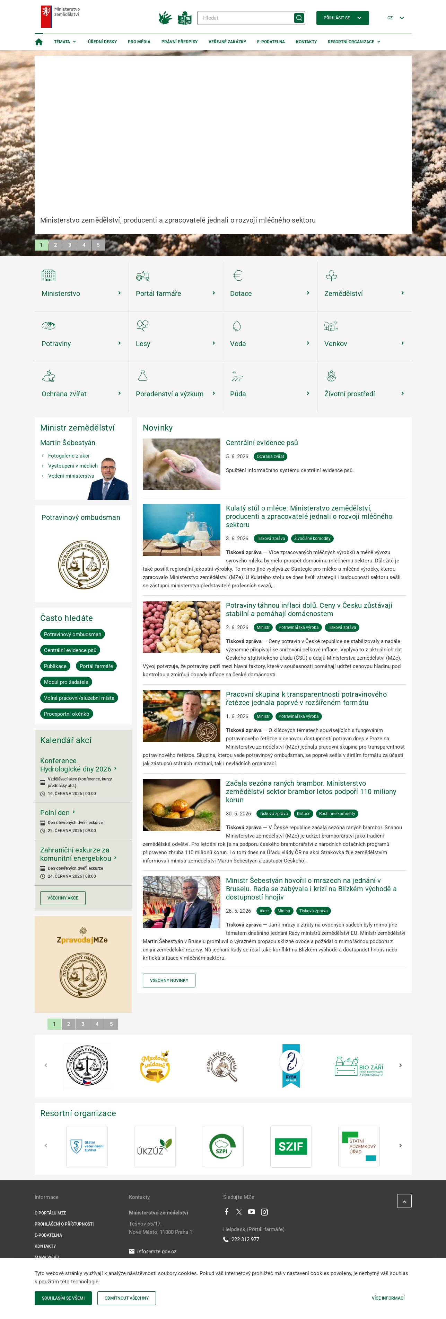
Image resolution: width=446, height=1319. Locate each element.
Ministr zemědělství (77, 428)
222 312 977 (241, 1239)
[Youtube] (251, 1213)
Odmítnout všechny (127, 1298)
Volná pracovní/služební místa (79, 698)
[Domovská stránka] (39, 42)
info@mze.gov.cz (152, 1251)
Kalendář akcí (66, 740)
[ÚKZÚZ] (155, 1146)
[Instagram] (264, 1213)
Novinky (158, 428)
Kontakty (306, 41)
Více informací (388, 1298)
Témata (62, 41)
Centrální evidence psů (70, 650)
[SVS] (87, 1146)
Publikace (55, 666)
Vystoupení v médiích (73, 466)
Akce (264, 911)
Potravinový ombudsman (81, 517)
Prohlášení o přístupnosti (64, 1224)
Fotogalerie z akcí (68, 456)
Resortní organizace (351, 41)
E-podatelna (271, 41)
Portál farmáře (96, 666)
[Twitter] (239, 1213)
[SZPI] (223, 1146)
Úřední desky (102, 41)
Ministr (263, 627)
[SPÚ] (359, 1146)
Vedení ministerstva (71, 476)
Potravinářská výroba (299, 627)
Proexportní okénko (66, 714)
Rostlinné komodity (337, 813)
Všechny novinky (169, 980)
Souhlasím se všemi (63, 1298)
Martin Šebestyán (68, 443)
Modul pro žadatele (66, 682)
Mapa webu (47, 1257)
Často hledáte (66, 618)
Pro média (139, 41)
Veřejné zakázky (227, 41)
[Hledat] (251, 18)
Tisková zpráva (271, 538)
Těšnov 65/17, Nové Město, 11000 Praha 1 (160, 1228)
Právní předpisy (179, 41)
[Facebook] (226, 1213)
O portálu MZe (50, 1213)
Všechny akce (62, 898)
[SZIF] (291, 1147)
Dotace (303, 813)
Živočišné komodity (312, 538)
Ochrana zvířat (270, 456)
